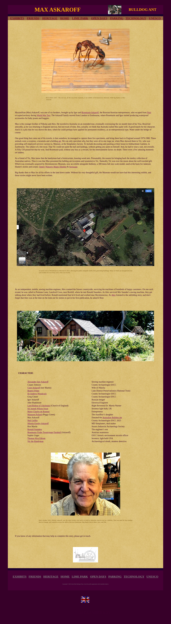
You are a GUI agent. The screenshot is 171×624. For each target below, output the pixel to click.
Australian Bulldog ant (112, 417)
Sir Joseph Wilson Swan (37, 408)
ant (59, 141)
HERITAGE (49, 18)
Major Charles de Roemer (38, 411)
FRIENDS (33, 18)
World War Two (43, 115)
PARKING (116, 18)
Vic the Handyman (35, 441)
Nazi (149, 112)
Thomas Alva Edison (36, 438)
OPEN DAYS (99, 18)
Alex (114, 295)
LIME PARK (80, 18)
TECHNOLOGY (135, 18)
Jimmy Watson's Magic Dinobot (52, 167)
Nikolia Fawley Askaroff (38, 423)
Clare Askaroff (33, 388)
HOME (64, 18)
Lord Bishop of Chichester (38, 405)
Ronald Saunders (34, 429)
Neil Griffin (32, 420)
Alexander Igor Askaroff (37, 382)
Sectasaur (73, 167)
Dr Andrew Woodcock (37, 394)
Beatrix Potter (33, 391)
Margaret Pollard (34, 414)
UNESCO (152, 576)
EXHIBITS (19, 576)
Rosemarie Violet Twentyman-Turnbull (44, 432)
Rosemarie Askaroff (90, 112)
